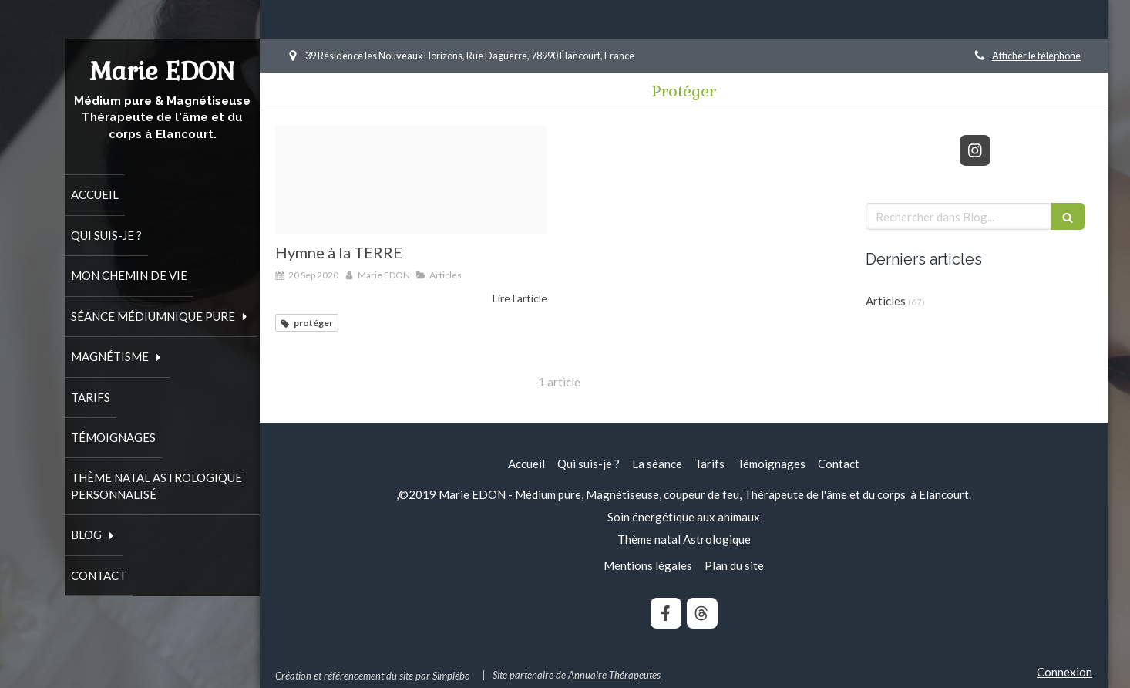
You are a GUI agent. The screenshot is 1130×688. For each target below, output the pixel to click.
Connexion (1064, 672)
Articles (886, 301)
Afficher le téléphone (1036, 55)
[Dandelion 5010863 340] (411, 180)
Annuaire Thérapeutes (614, 675)
